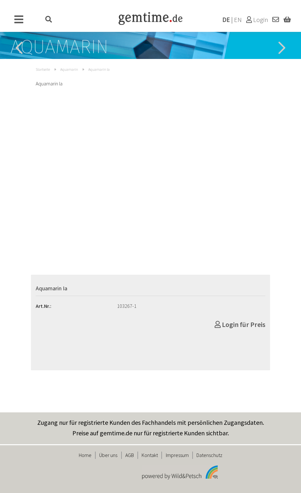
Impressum (177, 455)
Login (257, 20)
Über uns (108, 455)
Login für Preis (240, 324)
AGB (129, 455)
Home (85, 455)
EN (238, 20)
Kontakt (150, 455)
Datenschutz (209, 455)
